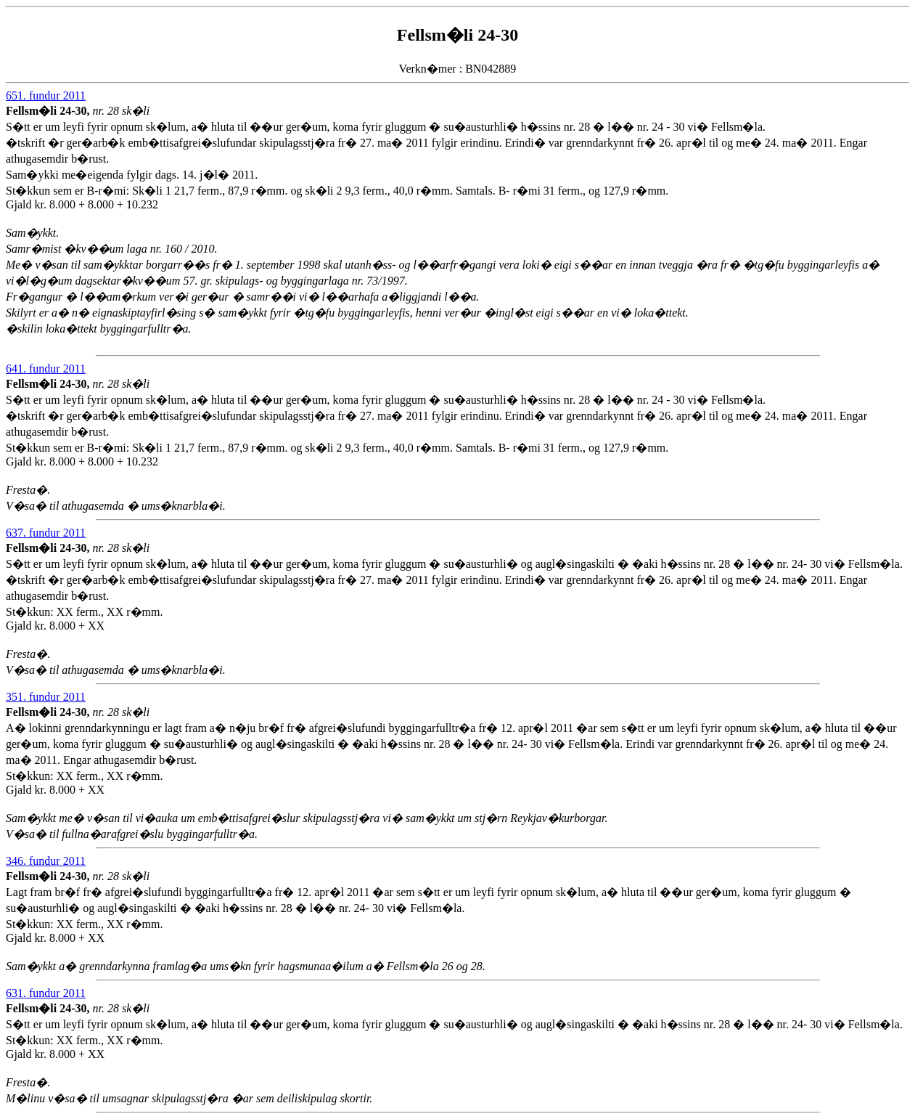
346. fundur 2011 (46, 861)
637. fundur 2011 (46, 532)
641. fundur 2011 (46, 368)
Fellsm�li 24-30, (49, 111)
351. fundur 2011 (46, 697)
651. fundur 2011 (46, 95)
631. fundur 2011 (46, 993)
